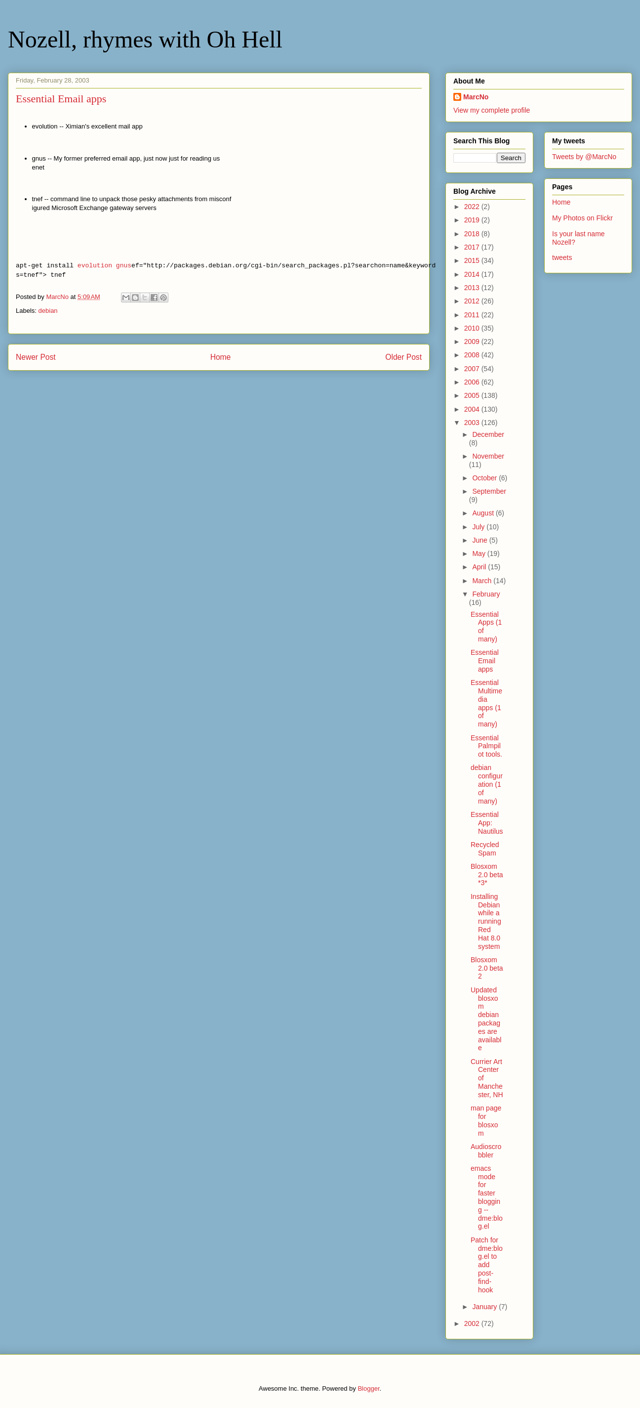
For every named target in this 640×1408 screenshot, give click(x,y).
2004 (472, 409)
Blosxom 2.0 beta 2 (487, 968)
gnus (123, 265)
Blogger (368, 1388)
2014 (472, 274)
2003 (472, 423)
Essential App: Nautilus (487, 823)
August (483, 513)
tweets (562, 257)
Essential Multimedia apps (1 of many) (486, 703)
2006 (472, 382)
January (485, 1307)
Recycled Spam (485, 849)
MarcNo (475, 97)
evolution (95, 265)
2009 (472, 341)
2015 (472, 260)
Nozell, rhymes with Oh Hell (145, 39)
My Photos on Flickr (582, 218)
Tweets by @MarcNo (584, 157)
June (480, 540)
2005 (472, 395)
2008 (472, 355)
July (479, 527)
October (485, 478)
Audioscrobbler (486, 1151)
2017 (472, 247)
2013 (472, 288)
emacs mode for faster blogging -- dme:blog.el (487, 1197)
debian (48, 310)
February (486, 594)
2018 (472, 234)
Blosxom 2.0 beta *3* (487, 874)
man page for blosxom (486, 1120)
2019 (472, 220)
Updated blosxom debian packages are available (486, 1019)
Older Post (403, 357)
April (480, 567)
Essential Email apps (485, 660)
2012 (472, 301)
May (479, 553)
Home (220, 357)
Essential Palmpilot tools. (486, 746)
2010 (472, 328)
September (489, 491)
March (482, 581)
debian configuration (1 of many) (487, 784)
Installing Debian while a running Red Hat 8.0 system (486, 921)
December (488, 434)
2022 (472, 207)
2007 (472, 369)
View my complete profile (491, 110)
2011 (472, 315)
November (488, 456)
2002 (472, 1323)
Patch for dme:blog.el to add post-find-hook (487, 1265)
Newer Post (36, 357)
